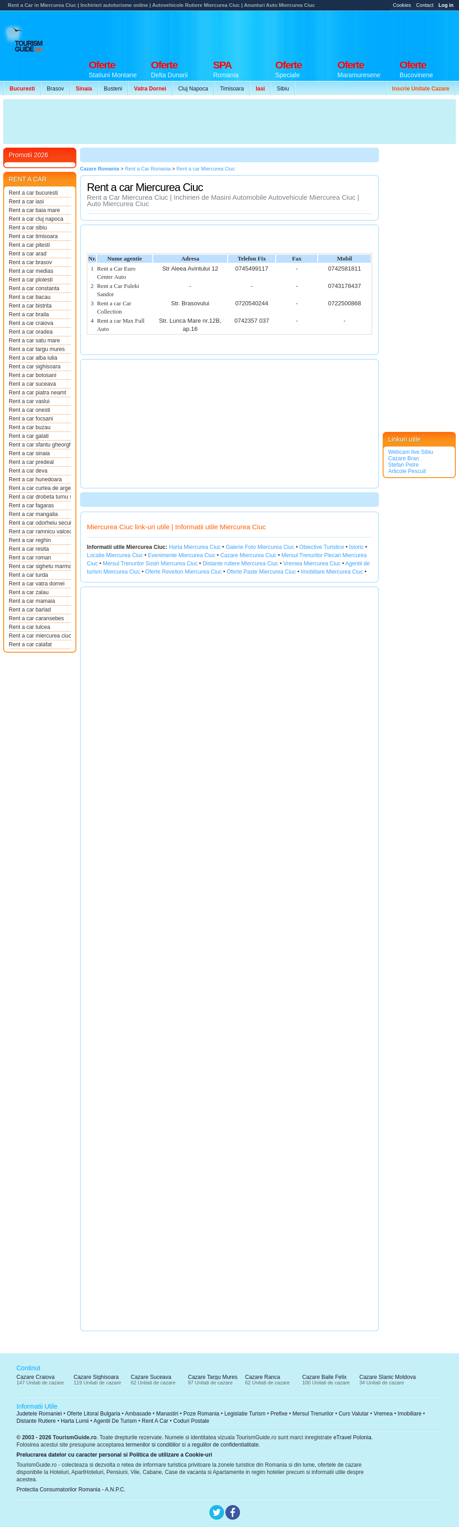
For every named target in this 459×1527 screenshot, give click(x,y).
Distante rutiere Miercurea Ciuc (240, 563)
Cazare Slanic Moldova (387, 1377)
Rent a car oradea (31, 332)
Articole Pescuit (407, 471)
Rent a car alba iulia (33, 358)
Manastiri (167, 1413)
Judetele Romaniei (39, 1413)
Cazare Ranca (262, 1377)
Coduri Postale (191, 1421)
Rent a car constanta (34, 288)
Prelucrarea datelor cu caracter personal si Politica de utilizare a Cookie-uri (114, 1455)
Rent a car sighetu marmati (40, 566)
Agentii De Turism (115, 1421)
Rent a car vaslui (29, 401)
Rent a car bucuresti (33, 193)
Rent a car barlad (30, 610)
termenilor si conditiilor (153, 1445)
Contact (424, 5)
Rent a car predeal (31, 462)
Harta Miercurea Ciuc (194, 547)
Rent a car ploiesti (31, 280)
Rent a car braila (29, 314)
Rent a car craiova (31, 323)
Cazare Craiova (35, 1377)
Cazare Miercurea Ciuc (248, 555)
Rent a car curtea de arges (40, 488)
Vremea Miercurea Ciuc (312, 563)
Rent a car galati (28, 436)
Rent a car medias (31, 271)
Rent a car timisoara (33, 236)
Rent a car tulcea (29, 627)
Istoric (356, 547)
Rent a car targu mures (37, 349)
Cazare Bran (403, 458)
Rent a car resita (29, 549)
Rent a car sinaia (29, 453)
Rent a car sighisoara (34, 366)
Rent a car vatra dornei (36, 583)
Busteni (113, 88)
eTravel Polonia (352, 1437)
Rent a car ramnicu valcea (40, 531)
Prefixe (279, 1413)
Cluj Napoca (193, 88)
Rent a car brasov (30, 262)
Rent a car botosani (32, 375)
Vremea (383, 1413)
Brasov (55, 88)
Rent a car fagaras (31, 505)
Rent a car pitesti (29, 245)
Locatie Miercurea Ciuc (115, 555)
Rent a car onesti (29, 410)
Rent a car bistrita (30, 306)
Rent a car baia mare (34, 210)
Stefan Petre (403, 465)
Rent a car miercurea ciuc (40, 636)
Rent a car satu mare (34, 340)
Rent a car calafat (30, 644)
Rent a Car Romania (148, 168)
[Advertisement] (289, 32)
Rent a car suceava (32, 384)
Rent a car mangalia (33, 514)
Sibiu (283, 88)
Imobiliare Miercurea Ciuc (332, 572)
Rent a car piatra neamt (37, 392)
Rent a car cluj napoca (36, 219)
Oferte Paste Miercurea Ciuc (261, 572)
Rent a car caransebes (36, 618)
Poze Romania (201, 1413)
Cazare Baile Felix (324, 1377)
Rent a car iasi (26, 201)
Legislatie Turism (245, 1413)
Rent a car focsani (31, 418)
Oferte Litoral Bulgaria (93, 1413)
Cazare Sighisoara (96, 1377)
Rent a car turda (28, 575)
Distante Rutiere (36, 1421)
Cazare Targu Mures (213, 1377)
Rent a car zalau (28, 592)
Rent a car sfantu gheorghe (40, 445)
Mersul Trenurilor (313, 1413)
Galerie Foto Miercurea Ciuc (260, 547)
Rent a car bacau (29, 297)
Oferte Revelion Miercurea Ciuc (183, 572)
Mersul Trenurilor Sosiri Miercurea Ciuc (150, 563)
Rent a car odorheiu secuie (40, 523)
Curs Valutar (354, 1413)
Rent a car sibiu (28, 227)
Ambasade (138, 1413)
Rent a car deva (28, 471)
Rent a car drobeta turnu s (40, 497)
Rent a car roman (30, 557)
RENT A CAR (28, 179)
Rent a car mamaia (32, 601)
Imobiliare (410, 1413)
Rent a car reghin (30, 540)
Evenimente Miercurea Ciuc (181, 555)
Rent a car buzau (29, 427)
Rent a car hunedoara (35, 479)
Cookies (402, 5)
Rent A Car (155, 1421)
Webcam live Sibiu (410, 452)
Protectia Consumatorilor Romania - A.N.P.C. (71, 1489)
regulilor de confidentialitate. (226, 1445)
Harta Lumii (75, 1421)
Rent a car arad (28, 253)
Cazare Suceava (151, 1377)
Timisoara (232, 88)
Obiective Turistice (321, 547)
